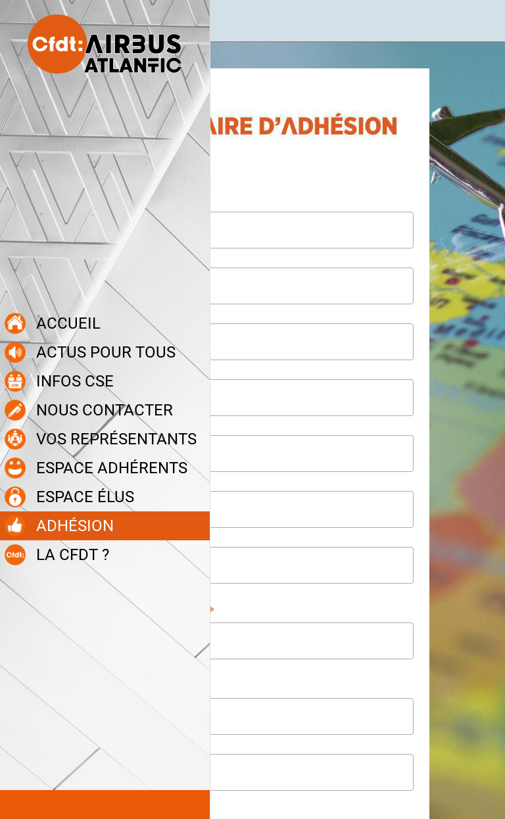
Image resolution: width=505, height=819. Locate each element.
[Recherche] (484, 21)
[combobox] (240, 640)
